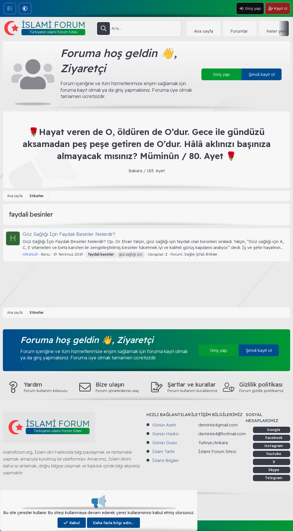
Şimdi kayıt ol (262, 74)
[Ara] (146, 28)
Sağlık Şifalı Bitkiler (200, 254)
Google (273, 430)
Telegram (273, 478)
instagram (273, 446)
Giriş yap (221, 74)
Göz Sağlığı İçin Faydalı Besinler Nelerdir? (69, 234)
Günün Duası (164, 442)
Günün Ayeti (164, 425)
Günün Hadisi (165, 433)
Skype (273, 470)
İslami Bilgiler (165, 460)
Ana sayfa (203, 31)
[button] (25, 8)
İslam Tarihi (163, 451)
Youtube (273, 454)
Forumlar (239, 31)
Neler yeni (276, 31)
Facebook (273, 438)
